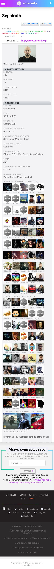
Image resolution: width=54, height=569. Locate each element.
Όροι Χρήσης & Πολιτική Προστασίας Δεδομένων (28, 532)
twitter (19, 509)
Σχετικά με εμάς (34, 526)
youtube (46, 509)
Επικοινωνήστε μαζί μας (28, 543)
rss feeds (27, 516)
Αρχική (17, 526)
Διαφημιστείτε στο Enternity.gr (28, 547)
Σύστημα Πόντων (28, 552)
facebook (32, 509)
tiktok (7, 509)
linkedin (13, 512)
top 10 (22, 498)
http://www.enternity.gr (34, 40)
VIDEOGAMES (11, 495)
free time (44, 495)
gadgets (32, 495)
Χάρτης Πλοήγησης (41, 538)
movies (23, 495)
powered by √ (27, 565)
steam (26, 512)
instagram (39, 512)
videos (31, 498)
